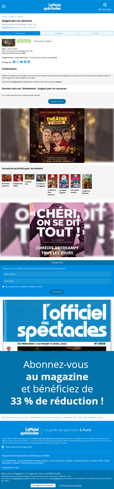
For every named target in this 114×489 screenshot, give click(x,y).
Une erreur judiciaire (6, 185)
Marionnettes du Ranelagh (15, 51)
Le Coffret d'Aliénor (62, 191)
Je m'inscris (57, 292)
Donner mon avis (57, 101)
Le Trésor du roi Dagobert (40, 185)
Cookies (100, 417)
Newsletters (68, 417)
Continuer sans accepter (70, 485)
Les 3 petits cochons (75, 191)
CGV (75, 417)
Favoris (32, 28)
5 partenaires (17, 478)
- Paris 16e (19, 24)
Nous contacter (23, 417)
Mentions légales (90, 417)
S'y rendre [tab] (59, 33)
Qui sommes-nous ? (9, 417)
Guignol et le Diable (17, 185)
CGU (80, 417)
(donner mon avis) (20, 28)
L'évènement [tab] (20, 33)
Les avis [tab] (96, 33)
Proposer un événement (53, 417)
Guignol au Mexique (86, 192)
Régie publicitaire (37, 417)
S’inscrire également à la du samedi (24, 286)
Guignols (59, 82)
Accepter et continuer (43, 485)
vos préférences (56, 478)
